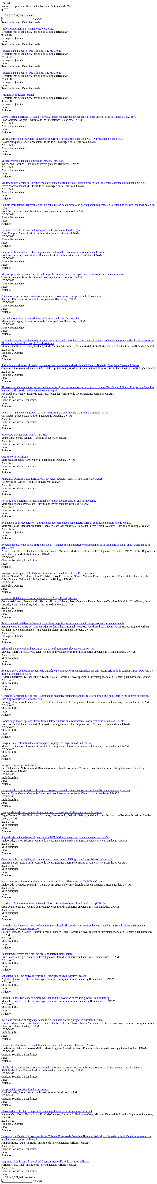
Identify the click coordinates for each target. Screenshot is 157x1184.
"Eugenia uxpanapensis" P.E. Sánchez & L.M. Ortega (31, 50)
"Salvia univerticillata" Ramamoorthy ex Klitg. (27, 28)
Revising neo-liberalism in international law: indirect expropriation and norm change (48, 500)
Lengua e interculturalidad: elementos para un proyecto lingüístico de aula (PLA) (46, 742)
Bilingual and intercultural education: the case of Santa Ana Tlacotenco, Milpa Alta (47, 648)
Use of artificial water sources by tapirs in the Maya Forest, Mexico (39, 598)
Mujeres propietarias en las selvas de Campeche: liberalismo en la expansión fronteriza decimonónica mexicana (63, 274)
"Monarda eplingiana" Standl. (18, 94)
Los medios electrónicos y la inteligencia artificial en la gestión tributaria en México (48, 1045)
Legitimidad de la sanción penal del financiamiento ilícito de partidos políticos (45, 1161)
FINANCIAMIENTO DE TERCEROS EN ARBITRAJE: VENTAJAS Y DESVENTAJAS (52, 478)
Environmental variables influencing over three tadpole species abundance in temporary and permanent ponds (62, 623)
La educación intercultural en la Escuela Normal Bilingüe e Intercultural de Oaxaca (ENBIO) (53, 903)
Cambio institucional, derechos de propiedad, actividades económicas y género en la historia (52, 252)
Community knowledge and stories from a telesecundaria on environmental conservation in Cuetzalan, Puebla (62, 720)
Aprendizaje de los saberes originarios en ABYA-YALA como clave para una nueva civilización (55, 837)
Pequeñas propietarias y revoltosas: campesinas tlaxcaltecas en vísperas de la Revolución (51, 296)
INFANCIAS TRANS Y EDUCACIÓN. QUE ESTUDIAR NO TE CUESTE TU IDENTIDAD (54, 412)
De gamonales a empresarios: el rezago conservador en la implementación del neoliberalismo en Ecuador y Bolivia (65, 790)
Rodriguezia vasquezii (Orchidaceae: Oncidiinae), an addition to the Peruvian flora (47, 573)
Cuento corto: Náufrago (14, 456)
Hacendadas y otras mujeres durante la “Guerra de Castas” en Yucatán (40, 318)
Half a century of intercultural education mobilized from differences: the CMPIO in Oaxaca (52, 881)
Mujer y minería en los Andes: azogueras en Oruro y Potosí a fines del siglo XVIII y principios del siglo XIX (62, 138)
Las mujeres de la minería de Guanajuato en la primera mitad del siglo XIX (43, 230)
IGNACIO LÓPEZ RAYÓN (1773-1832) (24, 434)
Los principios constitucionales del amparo (25, 1089)
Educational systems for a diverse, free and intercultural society (36, 953)
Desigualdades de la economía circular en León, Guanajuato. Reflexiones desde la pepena (51, 812)
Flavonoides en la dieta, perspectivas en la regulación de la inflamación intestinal (46, 1111)
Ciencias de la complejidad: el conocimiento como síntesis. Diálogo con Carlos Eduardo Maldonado (57, 859)
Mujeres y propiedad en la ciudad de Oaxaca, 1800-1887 (33, 160)
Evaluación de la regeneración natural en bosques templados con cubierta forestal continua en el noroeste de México (66, 522)
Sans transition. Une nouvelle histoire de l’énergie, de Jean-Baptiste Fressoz (43, 975)
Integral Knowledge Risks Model (20, 765)
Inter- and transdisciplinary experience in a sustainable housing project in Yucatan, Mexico (52, 1019)
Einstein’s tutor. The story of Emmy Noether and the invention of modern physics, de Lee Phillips (56, 997)
